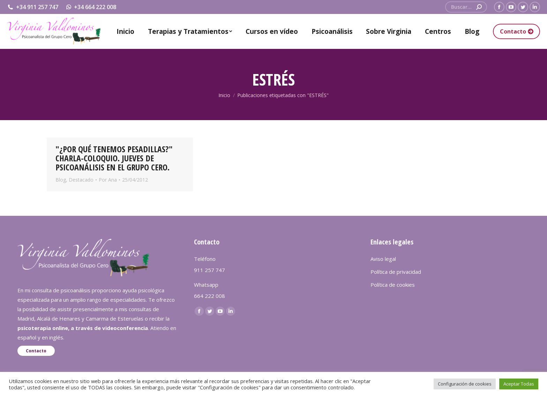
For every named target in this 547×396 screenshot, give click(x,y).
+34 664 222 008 (91, 7)
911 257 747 (209, 269)
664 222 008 (209, 295)
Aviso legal (383, 258)
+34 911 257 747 (32, 7)
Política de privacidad (395, 271)
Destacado (81, 179)
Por (108, 179)
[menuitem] (125, 31)
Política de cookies (392, 284)
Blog (60, 179)
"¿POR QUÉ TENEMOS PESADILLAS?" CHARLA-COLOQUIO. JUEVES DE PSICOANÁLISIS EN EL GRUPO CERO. (114, 158)
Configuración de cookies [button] (465, 384)
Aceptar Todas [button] (518, 384)
